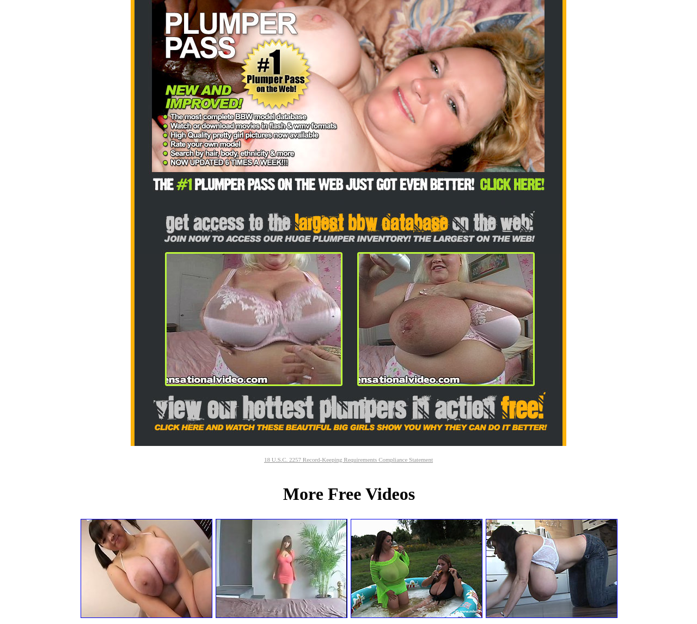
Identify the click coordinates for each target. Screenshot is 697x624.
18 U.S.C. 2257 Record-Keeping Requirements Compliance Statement (348, 459)
